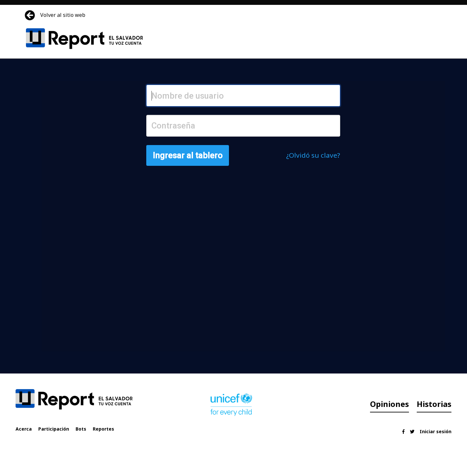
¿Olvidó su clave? (313, 155)
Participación (53, 429)
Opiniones (389, 403)
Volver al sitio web (55, 15)
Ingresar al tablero (187, 155)
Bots (81, 429)
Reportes (103, 429)
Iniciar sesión (435, 431)
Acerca (24, 429)
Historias (434, 403)
